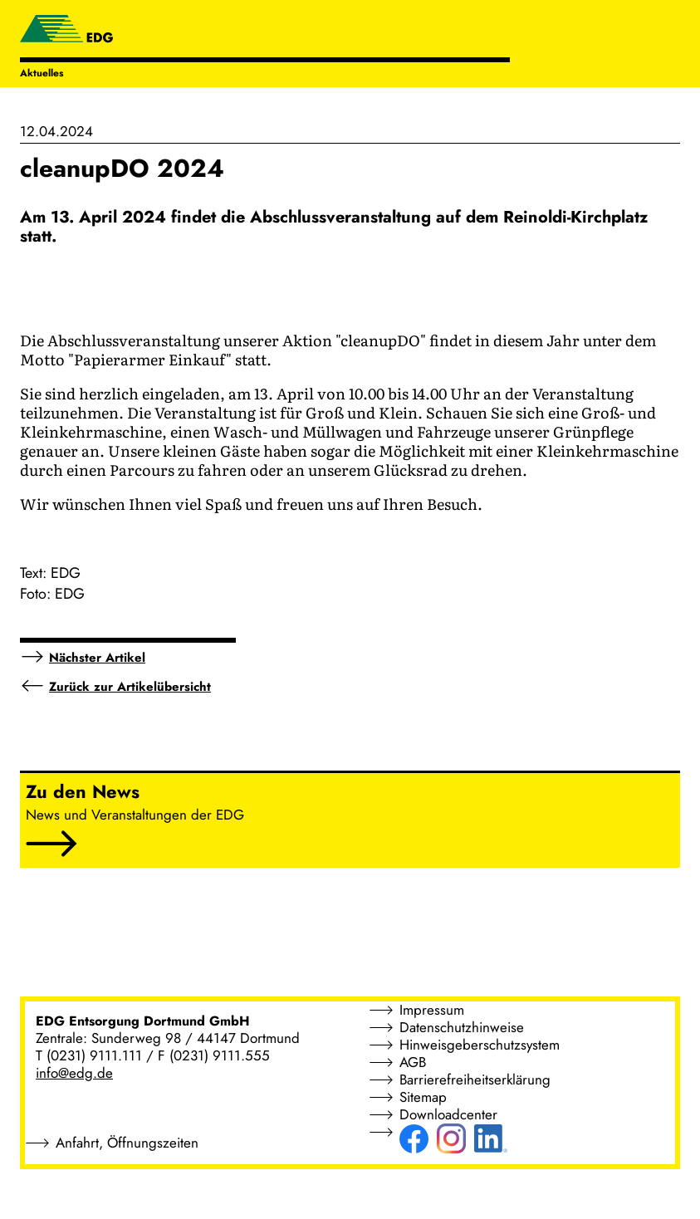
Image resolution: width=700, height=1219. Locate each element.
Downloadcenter (448, 1114)
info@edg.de (74, 1073)
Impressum (431, 1010)
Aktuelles (41, 73)
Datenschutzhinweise (461, 1027)
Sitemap (423, 1097)
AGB (412, 1062)
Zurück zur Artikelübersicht (130, 687)
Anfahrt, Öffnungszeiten (127, 1143)
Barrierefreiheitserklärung (475, 1079)
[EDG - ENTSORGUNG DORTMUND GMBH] (66, 31)
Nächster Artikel (97, 658)
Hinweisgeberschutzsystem (479, 1045)
